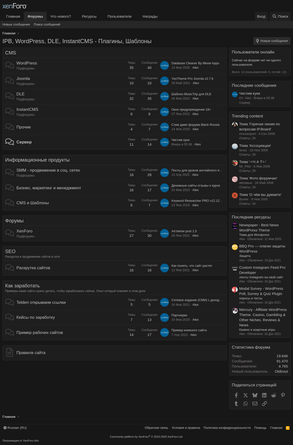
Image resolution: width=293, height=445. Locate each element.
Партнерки (179, 315)
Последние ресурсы (251, 217)
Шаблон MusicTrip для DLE (191, 94)
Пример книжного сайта (189, 330)
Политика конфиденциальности (227, 428)
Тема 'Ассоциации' (255, 145)
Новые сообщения (16, 24)
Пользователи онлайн (253, 52)
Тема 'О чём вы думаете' (260, 194)
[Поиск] (280, 16)
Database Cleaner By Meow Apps (195, 63)
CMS (10, 52)
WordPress (26, 63)
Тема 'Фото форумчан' (258, 178)
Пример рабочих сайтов (39, 332)
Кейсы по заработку (35, 317)
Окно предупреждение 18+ (191, 109)
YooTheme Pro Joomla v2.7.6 (192, 78)
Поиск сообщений (47, 24)
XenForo (24, 231)
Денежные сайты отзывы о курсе (195, 185)
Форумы (35, 16)
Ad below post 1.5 (184, 231)
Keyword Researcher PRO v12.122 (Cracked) (203, 201)
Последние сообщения (254, 85)
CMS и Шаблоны (32, 203)
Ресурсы (89, 16)
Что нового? (60, 16)
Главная (13, 16)
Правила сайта (30, 352)
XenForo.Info (31, 440)
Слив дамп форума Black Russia (195, 125)
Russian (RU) (15, 428)
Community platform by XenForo (146, 436)
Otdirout (281, 371)
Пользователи (120, 16)
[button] (74, 16)
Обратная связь (156, 428)
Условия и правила (186, 428)
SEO (10, 251)
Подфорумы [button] (25, 68)
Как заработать (22, 285)
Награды (150, 16)
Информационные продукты (37, 160)
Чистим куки (180, 140)
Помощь (260, 428)
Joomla (23, 78)
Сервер (24, 142)
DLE (20, 94)
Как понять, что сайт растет (191, 265)
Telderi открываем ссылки (41, 302)
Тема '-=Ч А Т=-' (252, 162)
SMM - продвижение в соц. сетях (48, 170)
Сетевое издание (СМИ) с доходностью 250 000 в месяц (213, 300)
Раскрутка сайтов (33, 268)
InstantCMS (27, 109)
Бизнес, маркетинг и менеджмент (48, 188)
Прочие (23, 127)
